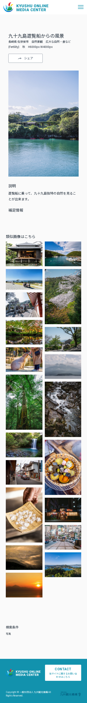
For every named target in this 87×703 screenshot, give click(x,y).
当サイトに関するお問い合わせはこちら (63, 673)
